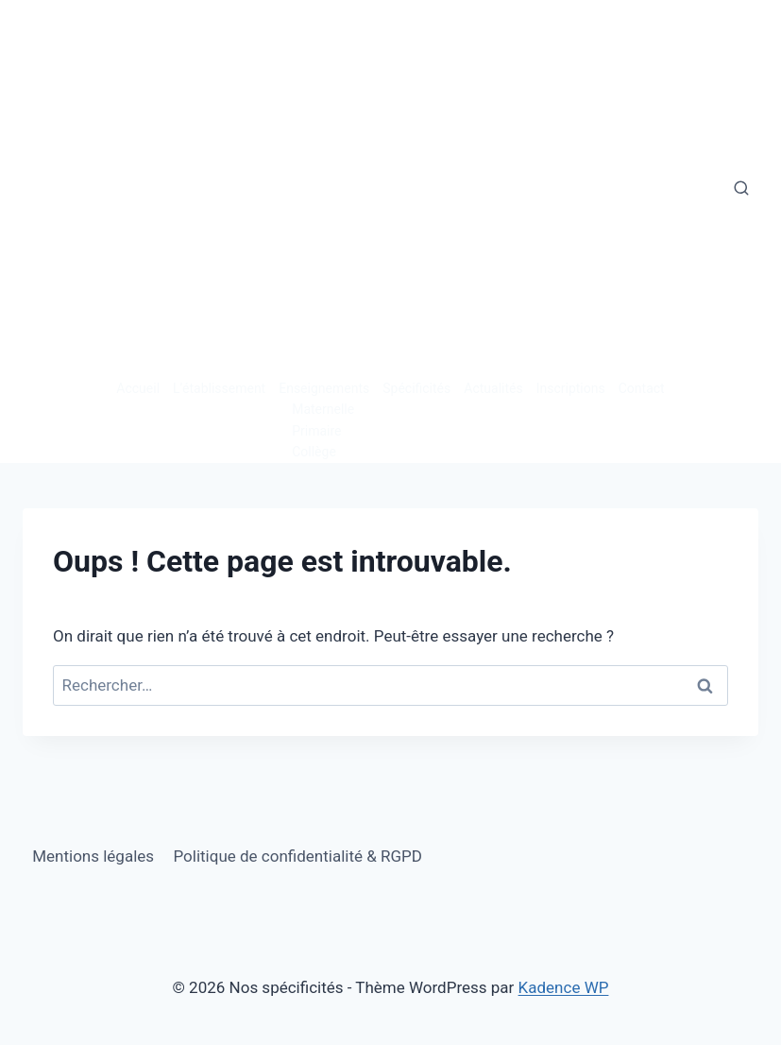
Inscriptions (570, 388)
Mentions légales (93, 856)
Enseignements (324, 388)
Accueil (138, 388)
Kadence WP (563, 987)
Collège (314, 451)
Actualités (493, 388)
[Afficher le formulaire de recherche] (741, 189)
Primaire (316, 430)
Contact (642, 388)
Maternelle (323, 409)
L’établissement (219, 388)
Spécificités (416, 388)
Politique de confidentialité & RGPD (297, 856)
